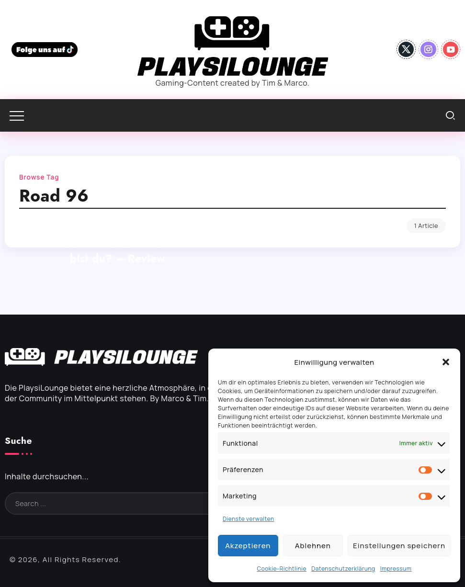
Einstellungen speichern (399, 546)
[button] (446, 362)
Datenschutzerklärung (343, 568)
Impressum (396, 568)
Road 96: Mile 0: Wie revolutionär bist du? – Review (117, 251)
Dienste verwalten (248, 519)
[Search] (180, 503)
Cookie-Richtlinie (282, 568)
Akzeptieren (248, 546)
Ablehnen (313, 546)
